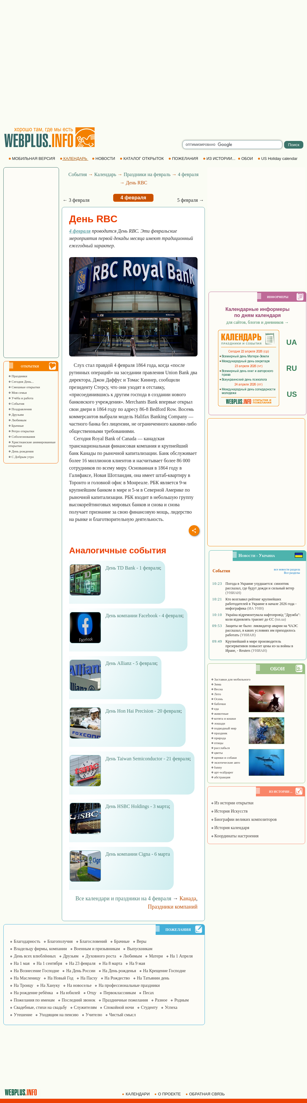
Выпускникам (139, 948)
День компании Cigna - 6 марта (137, 854)
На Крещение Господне (164, 970)
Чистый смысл (122, 1015)
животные (220, 713)
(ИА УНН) (255, 608)
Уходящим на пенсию (58, 1015)
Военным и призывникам (97, 948)
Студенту (149, 1007)
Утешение (23, 1015)
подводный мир (224, 728)
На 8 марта (112, 963)
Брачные (122, 941)
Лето (216, 694)
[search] (232, 144)
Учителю (94, 1015)
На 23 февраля (82, 963)
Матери (156, 956)
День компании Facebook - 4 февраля (143, 615)
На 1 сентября (49, 963)
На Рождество (117, 978)
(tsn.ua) (280, 619)
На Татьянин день (153, 978)
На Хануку (50, 985)
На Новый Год (60, 978)
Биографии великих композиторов (244, 819)
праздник (219, 733)
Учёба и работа (20, 398)
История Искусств (229, 811)
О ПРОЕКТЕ (168, 1094)
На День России (80, 970)
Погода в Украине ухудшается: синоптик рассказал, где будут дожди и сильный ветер (259, 585)
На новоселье (79, 985)
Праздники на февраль (147, 174)
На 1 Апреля (181, 956)
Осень (217, 699)
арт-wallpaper (222, 772)
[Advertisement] (60, 63)
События (16, 403)
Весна (217, 689)
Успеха (171, 1007)
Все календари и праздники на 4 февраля (123, 898)
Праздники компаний (173, 907)
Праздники (17, 376)
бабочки (218, 704)
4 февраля (188, 174)
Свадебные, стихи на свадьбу (40, 1007)
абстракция (221, 777)
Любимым (17, 420)
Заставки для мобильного (231, 679)
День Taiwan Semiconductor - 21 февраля (147, 758)
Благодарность (27, 941)
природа (218, 738)
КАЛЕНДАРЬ (74, 158)
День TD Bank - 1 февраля (132, 567)
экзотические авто (225, 762)
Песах (148, 992)
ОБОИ (246, 158)
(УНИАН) (233, 593)
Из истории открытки (232, 803)
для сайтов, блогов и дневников (257, 322)
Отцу (92, 992)
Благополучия (60, 941)
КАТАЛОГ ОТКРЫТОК (142, 158)
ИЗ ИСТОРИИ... (220, 158)
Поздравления (20, 409)
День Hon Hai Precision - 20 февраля (142, 711)
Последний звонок (78, 1000)
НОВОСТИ (104, 158)
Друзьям (16, 414)
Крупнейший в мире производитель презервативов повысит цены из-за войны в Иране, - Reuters (259, 646)
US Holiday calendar (278, 158)
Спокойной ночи (119, 1007)
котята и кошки (223, 718)
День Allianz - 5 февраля (130, 663)
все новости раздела (287, 569)
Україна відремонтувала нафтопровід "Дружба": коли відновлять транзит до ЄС (262, 617)
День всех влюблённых (35, 956)
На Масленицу (27, 978)
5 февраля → (190, 200)
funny (216, 767)
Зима (216, 684)
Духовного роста (101, 956)
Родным (181, 1000)
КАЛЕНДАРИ (136, 1094)
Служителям (85, 1007)
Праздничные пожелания (125, 1000)
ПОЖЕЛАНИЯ (183, 158)
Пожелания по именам (34, 1000)
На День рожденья (119, 970)
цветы (217, 752)
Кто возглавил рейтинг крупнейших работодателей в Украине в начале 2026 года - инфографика (260, 604)
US (292, 394)
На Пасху (89, 978)
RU (291, 368)
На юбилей (70, 992)
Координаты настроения (235, 836)
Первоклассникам (119, 992)
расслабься (220, 748)
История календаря (230, 827)
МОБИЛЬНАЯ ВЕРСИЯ (32, 158)
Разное (161, 1000)
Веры (141, 941)
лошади (218, 723)
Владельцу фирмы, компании (40, 948)
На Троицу (23, 985)
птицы (217, 743)
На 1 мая (22, 963)
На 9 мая (137, 963)
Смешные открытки (24, 387)
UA (291, 342)
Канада (187, 898)
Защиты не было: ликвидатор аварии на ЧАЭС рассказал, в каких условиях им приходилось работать (261, 630)
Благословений (93, 941)
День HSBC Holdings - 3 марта (137, 806)
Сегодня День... (21, 381)
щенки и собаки (224, 757)
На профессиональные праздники (129, 985)
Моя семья (17, 392)
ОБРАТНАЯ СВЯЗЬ (206, 1094)
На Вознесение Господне (36, 970)
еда (215, 708)
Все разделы (292, 572)
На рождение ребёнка (33, 992)
